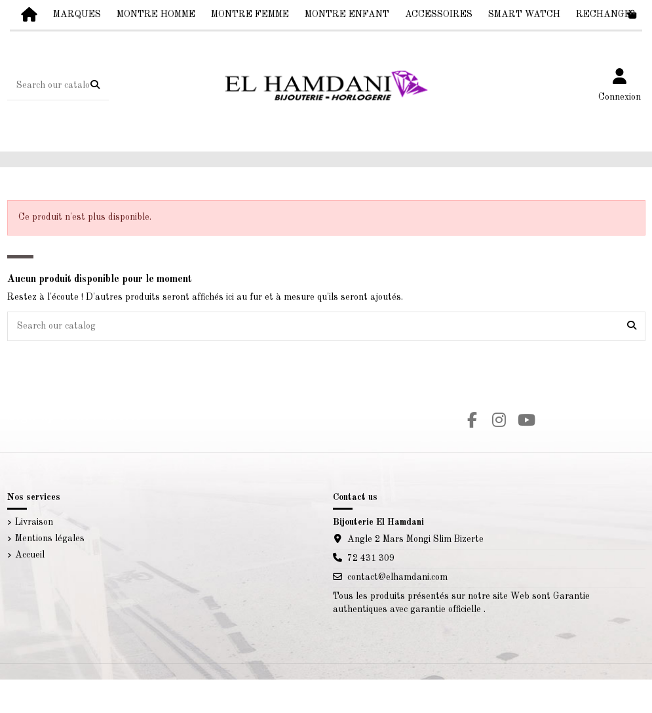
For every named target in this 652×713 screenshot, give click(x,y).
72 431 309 (370, 558)
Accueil (30, 555)
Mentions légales (50, 538)
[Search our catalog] (95, 85)
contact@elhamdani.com (397, 577)
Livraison (34, 522)
